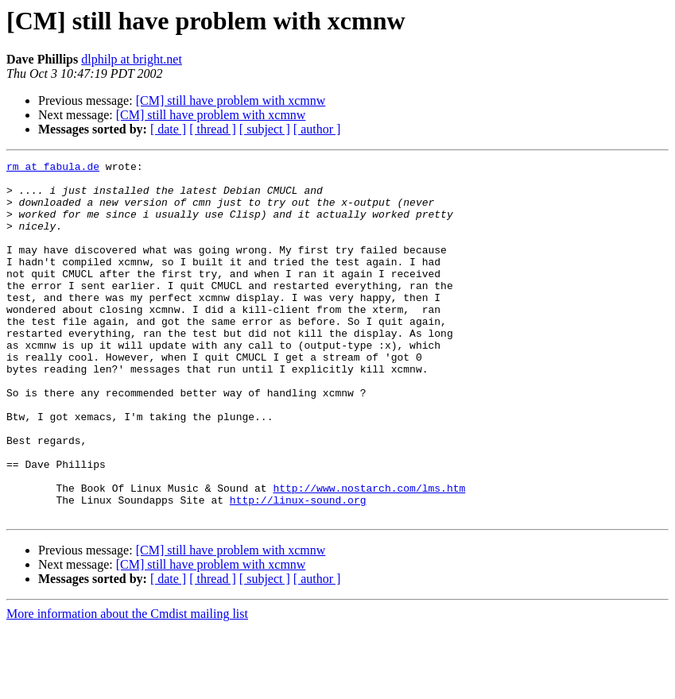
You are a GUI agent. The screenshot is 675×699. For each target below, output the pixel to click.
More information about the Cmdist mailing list (127, 685)
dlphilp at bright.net (131, 59)
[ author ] (317, 129)
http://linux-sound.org (298, 569)
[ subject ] (264, 129)
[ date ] (168, 129)
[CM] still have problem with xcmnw (231, 100)
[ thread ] (212, 129)
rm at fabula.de (52, 168)
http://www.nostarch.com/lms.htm (369, 554)
